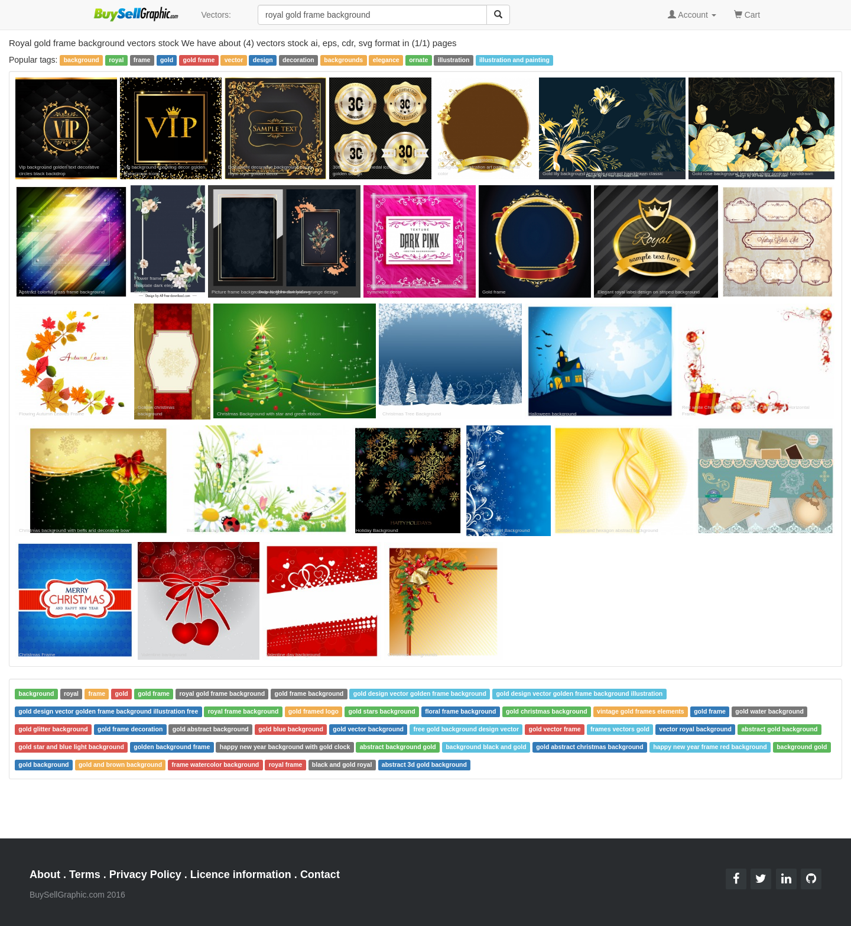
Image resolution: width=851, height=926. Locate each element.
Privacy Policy (145, 874)
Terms (84, 874)
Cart (747, 14)
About (45, 874)
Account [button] (692, 15)
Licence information (240, 874)
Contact (320, 874)
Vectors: (216, 15)
